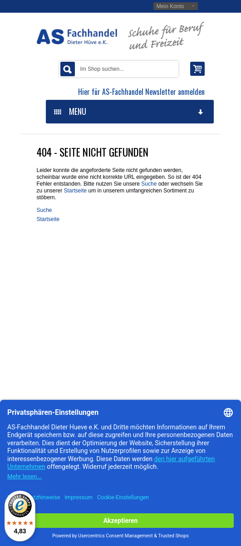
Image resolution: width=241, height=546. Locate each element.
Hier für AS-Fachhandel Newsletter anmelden (141, 91)
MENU (129, 111)
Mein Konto (170, 6)
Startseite (75, 190)
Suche (149, 184)
